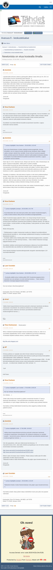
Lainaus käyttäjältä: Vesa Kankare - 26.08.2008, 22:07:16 (21, 273)
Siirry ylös (5, 505)
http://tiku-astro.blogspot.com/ (10, 341)
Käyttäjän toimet (45, 64)
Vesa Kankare (10, 107)
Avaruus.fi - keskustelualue (15, 38)
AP (6, 347)
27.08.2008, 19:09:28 (8, 302)
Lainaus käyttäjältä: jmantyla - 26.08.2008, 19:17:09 (19, 208)
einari (7, 299)
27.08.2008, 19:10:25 (8, 328)
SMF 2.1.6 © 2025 (5, 566)
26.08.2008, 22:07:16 (8, 204)
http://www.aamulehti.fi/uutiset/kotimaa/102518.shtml (18, 452)
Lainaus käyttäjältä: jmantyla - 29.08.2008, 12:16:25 (19, 481)
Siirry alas (5, 64)
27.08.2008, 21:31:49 (8, 383)
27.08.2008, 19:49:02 (8, 350)
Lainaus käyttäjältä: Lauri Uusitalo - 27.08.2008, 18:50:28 (21, 387)
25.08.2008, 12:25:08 (8, 73)
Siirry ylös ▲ (49, 566)
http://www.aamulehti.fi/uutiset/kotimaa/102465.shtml (18, 450)
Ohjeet (34, 566)
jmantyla (8, 70)
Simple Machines (14, 566)
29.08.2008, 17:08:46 (8, 476)
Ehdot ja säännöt (41, 566)
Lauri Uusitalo (10, 266)
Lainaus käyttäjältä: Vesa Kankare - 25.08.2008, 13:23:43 (21, 145)
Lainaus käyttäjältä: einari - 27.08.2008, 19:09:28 (18, 428)
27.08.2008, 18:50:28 (8, 268)
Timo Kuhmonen (11, 325)
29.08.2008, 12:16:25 (8, 424)
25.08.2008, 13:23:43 (8, 110)
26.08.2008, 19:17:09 (8, 140)
